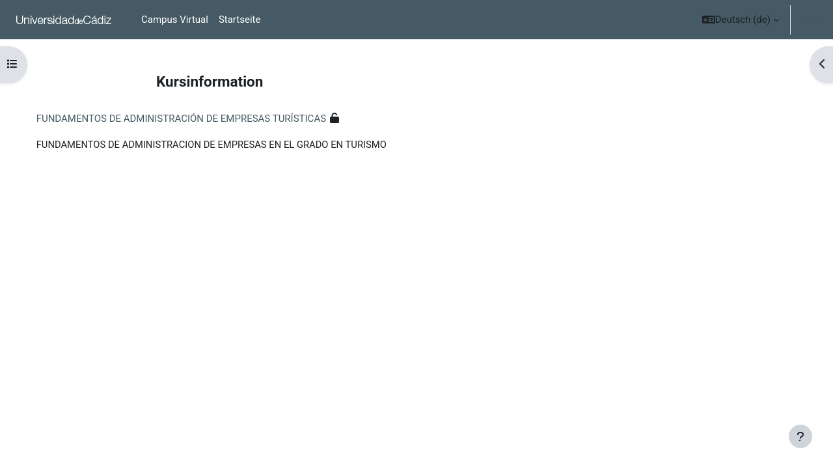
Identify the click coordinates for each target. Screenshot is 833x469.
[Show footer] (800, 436)
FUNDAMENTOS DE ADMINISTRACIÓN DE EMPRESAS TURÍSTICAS (194, 118)
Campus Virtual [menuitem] (174, 19)
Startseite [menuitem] (240, 19)
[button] (740, 19)
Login (811, 19)
